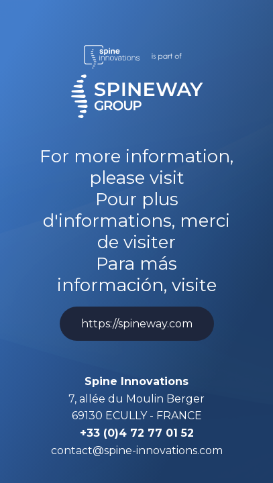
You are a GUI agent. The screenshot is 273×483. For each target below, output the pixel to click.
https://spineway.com (137, 323)
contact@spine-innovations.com (137, 450)
